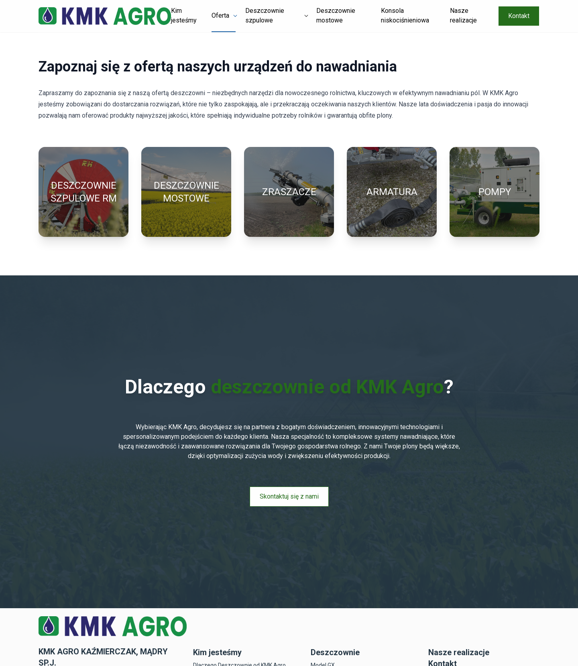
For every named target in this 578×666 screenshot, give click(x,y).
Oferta (220, 15)
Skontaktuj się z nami (289, 496)
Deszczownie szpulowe (264, 15)
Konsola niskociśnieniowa (405, 15)
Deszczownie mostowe (335, 15)
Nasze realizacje (463, 15)
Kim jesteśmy (184, 15)
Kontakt (518, 16)
